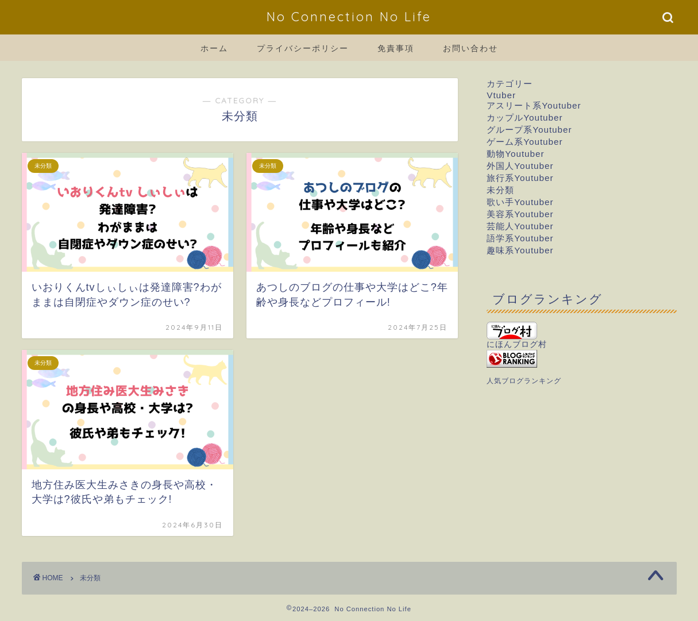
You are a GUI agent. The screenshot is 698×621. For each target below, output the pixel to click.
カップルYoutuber (524, 117)
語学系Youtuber (520, 238)
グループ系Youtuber (529, 129)
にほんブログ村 (517, 335)
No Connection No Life (349, 16)
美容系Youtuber (520, 214)
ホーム (214, 48)
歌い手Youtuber (520, 202)
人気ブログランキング (524, 381)
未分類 (500, 190)
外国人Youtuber (520, 166)
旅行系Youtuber (520, 178)
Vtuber (501, 95)
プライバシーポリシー (303, 48)
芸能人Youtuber (520, 226)
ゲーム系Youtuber (524, 141)
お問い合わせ (470, 48)
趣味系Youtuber (520, 250)
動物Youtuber (515, 154)
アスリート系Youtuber (534, 105)
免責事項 (395, 48)
